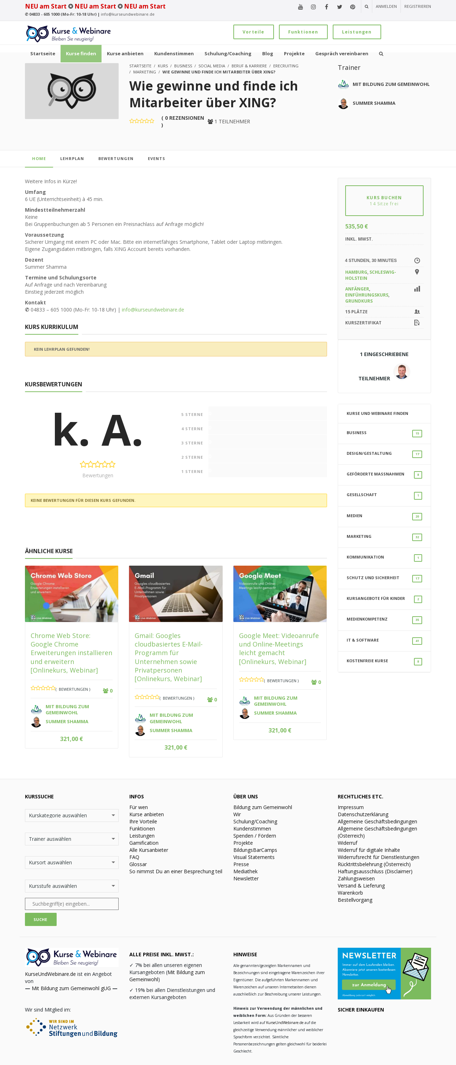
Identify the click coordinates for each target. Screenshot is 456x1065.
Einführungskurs (366, 295)
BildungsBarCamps (255, 850)
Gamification (144, 842)
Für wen (138, 807)
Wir (237, 814)
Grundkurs (359, 301)
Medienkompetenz (385, 620)
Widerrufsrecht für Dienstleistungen (378, 857)
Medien (385, 516)
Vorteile (254, 32)
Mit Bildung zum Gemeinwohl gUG (71, 988)
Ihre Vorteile (143, 821)
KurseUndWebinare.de (50, 974)
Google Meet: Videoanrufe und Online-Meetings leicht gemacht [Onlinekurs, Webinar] (279, 648)
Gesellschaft (385, 495)
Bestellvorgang (355, 899)
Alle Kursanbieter (148, 850)
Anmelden (386, 6)
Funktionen (303, 32)
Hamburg (356, 272)
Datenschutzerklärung (363, 814)
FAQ (134, 857)
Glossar (138, 864)
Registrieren (417, 6)
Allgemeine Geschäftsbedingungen (377, 821)
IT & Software (385, 641)
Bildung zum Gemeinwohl (262, 807)
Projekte (243, 842)
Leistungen (357, 32)
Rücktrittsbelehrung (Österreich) (374, 864)
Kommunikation (385, 558)
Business (183, 65)
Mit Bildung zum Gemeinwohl (391, 84)
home (39, 158)
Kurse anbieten (146, 814)
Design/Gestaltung (385, 454)
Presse (241, 864)
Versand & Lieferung (361, 885)
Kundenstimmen (252, 828)
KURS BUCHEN (384, 201)
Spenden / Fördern (254, 835)
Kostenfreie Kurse (385, 661)
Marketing (144, 71)
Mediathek (245, 871)
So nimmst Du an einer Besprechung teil (175, 871)
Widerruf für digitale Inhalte (369, 850)
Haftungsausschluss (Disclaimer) (375, 871)
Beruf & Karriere (249, 65)
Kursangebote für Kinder (385, 599)
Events (156, 158)
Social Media (211, 65)
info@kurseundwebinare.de (128, 14)
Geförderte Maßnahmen (385, 475)
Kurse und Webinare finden (377, 413)
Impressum (351, 807)
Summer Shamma (374, 103)
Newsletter (246, 878)
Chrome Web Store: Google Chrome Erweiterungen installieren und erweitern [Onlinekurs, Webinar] (71, 652)
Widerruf (347, 842)
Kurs (163, 65)
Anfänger (357, 289)
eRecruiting (286, 65)
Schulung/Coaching (255, 821)
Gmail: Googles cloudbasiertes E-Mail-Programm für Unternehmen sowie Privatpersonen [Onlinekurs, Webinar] (169, 657)
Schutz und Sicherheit (385, 578)
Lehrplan (72, 158)
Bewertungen (116, 158)
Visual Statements (254, 857)
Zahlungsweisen (356, 878)
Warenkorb (350, 892)
